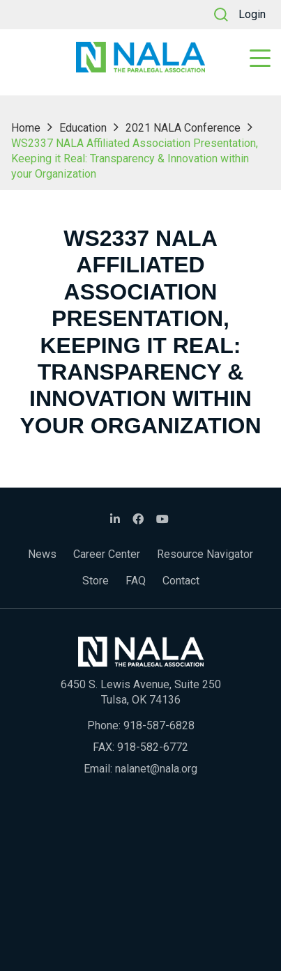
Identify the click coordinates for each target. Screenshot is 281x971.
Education (83, 127)
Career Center (106, 554)
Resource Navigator (205, 554)
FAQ (136, 580)
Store (95, 580)
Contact (180, 580)
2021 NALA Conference (183, 127)
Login (252, 14)
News (42, 554)
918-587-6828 (159, 725)
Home (25, 127)
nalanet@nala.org (156, 768)
